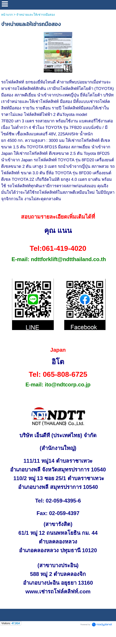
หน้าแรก (7, 14)
